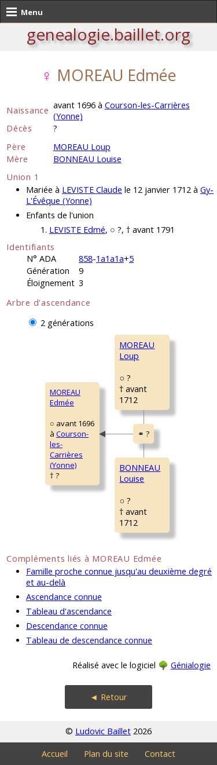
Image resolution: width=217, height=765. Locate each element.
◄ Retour (108, 696)
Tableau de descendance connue (89, 640)
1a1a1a (110, 258)
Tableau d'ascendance (69, 611)
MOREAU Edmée (65, 397)
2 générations (67, 322)
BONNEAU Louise (87, 158)
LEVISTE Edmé (77, 229)
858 (86, 258)
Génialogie (191, 665)
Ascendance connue (64, 596)
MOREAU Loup (82, 146)
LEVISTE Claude (92, 189)
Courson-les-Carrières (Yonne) (69, 449)
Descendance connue (67, 625)
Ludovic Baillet (103, 731)
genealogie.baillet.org (108, 34)
